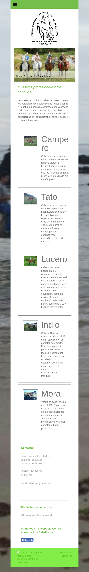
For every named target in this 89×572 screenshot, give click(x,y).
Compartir (27, 540)
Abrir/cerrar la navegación (44, 4)
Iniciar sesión (65, 552)
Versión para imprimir (30, 552)
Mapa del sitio (24, 556)
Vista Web (67, 556)
